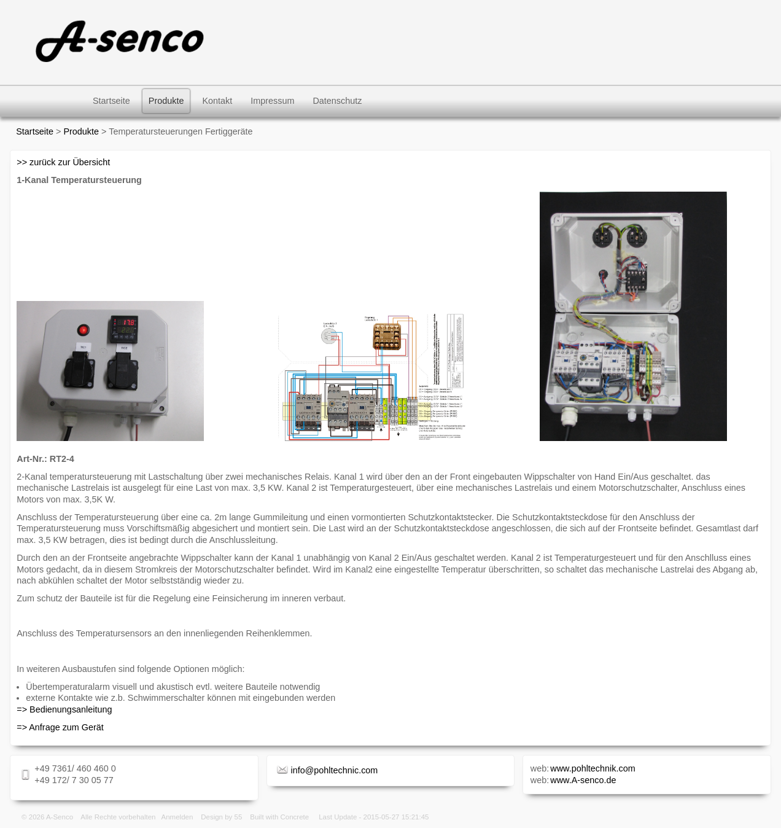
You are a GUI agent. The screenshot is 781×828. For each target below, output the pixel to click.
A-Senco (59, 817)
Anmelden (177, 817)
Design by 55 (221, 817)
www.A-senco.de (583, 780)
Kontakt (217, 101)
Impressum (272, 101)
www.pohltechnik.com (592, 768)
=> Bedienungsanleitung (64, 709)
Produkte (166, 101)
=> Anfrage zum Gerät (60, 727)
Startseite (111, 101)
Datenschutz (337, 101)
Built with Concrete (279, 817)
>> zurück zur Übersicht (63, 162)
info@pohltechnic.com (334, 770)
